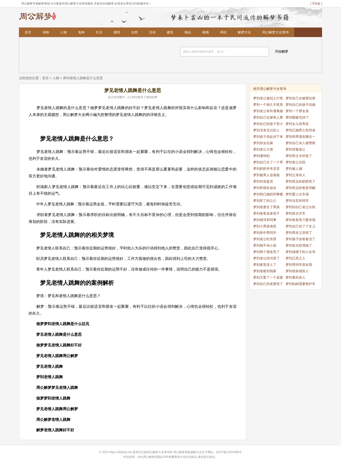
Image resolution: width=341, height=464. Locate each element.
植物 (205, 32)
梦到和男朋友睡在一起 (300, 137)
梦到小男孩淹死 (264, 226)
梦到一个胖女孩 (297, 111)
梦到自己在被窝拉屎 (300, 98)
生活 (99, 32)
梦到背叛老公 (295, 149)
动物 (45, 32)
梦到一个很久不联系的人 (268, 105)
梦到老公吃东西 (264, 239)
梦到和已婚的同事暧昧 (268, 195)
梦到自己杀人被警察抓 (300, 143)
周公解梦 (179, 452)
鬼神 (81, 32)
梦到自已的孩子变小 (268, 124)
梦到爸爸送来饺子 (266, 213)
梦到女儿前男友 (297, 124)
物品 (187, 32)
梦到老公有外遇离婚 (268, 111)
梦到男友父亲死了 (299, 232)
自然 (134, 32)
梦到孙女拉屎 (263, 143)
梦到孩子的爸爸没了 (300, 239)
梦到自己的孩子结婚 (300, 104)
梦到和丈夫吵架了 (299, 156)
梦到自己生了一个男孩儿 (268, 162)
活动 (152, 32)
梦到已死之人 (295, 258)
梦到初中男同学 (264, 232)
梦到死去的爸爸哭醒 (300, 188)
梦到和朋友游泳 (264, 188)
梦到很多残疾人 (297, 271)
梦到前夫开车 (295, 213)
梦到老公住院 (295, 162)
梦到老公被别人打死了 (268, 98)
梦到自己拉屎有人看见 (268, 118)
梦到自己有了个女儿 (300, 226)
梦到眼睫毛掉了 (297, 117)
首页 (28, 32)
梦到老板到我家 (264, 271)
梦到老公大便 (263, 149)
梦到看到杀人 (295, 277)
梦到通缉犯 (261, 156)
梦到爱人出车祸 (297, 194)
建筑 (170, 32)
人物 (63, 32)
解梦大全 (244, 32)
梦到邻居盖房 (263, 181)
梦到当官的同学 (297, 200)
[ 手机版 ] (316, 3)
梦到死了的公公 (264, 200)
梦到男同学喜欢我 (299, 264)
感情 (116, 32)
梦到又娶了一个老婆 (268, 277)
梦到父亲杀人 (295, 175)
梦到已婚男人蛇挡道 (300, 130)
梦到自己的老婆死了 (268, 284)
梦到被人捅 (294, 168)
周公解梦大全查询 (275, 32)
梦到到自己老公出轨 (300, 207)
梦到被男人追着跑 (266, 175)
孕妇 (223, 32)
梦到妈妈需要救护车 (300, 284)
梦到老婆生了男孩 (266, 207)
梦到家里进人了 (264, 264)
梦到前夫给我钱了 (299, 245)
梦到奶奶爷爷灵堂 (266, 168)
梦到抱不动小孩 (264, 245)
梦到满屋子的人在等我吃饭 (300, 252)
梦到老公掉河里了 (266, 258)
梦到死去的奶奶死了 (300, 181)
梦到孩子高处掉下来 (268, 136)
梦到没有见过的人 (266, 130)
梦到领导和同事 (264, 220)
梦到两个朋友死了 (266, 252)
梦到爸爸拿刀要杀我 (300, 220)
